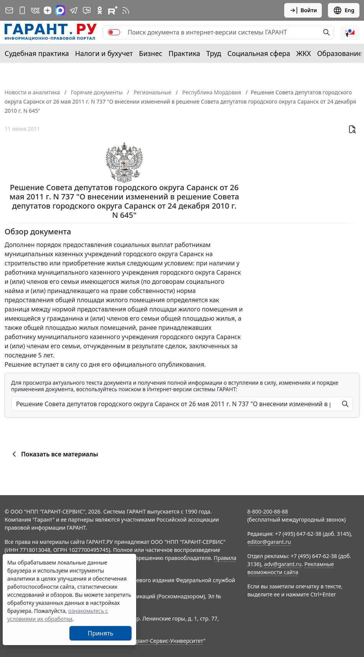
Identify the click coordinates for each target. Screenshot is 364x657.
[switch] (114, 32)
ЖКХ (303, 53)
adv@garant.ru (282, 564)
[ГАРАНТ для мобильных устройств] (22, 10)
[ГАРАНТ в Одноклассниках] (99, 10)
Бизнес (150, 53)
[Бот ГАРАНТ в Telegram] (86, 10)
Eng (343, 10)
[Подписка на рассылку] (9, 10)
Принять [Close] (101, 633)
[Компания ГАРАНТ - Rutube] (112, 10)
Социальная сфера (258, 53)
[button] (349, 32)
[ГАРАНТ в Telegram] (73, 10)
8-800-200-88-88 (267, 511)
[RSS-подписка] (125, 10)
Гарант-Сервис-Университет (167, 640)
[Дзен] (47, 10)
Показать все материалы (54, 454)
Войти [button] (303, 10)
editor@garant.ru (269, 541)
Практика (184, 53)
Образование (339, 53)
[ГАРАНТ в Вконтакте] (35, 10)
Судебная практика (37, 53)
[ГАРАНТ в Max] (60, 10)
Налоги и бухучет (104, 53)
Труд (213, 53)
